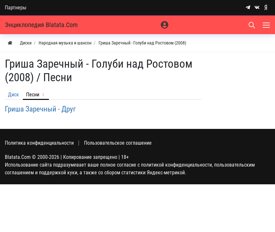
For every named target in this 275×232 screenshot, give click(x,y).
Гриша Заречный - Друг (40, 109)
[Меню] (267, 24)
